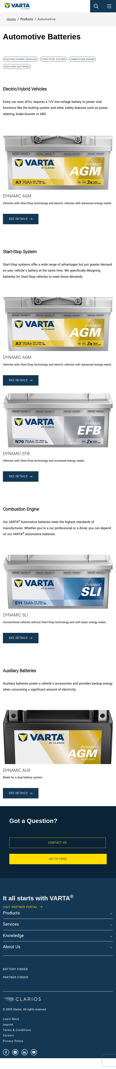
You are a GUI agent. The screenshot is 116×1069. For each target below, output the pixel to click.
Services (11, 924)
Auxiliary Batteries (17, 66)
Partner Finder (15, 977)
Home (11, 19)
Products (11, 913)
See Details (20, 219)
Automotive (47, 19)
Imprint (8, 1025)
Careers (8, 1035)
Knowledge (13, 936)
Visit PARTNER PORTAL (20, 907)
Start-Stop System (53, 59)
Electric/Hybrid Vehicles (20, 59)
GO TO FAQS (58, 859)
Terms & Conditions (17, 1030)
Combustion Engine (82, 59)
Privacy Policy (13, 1041)
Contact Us (57, 843)
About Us (11, 947)
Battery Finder (15, 969)
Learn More (11, 1019)
